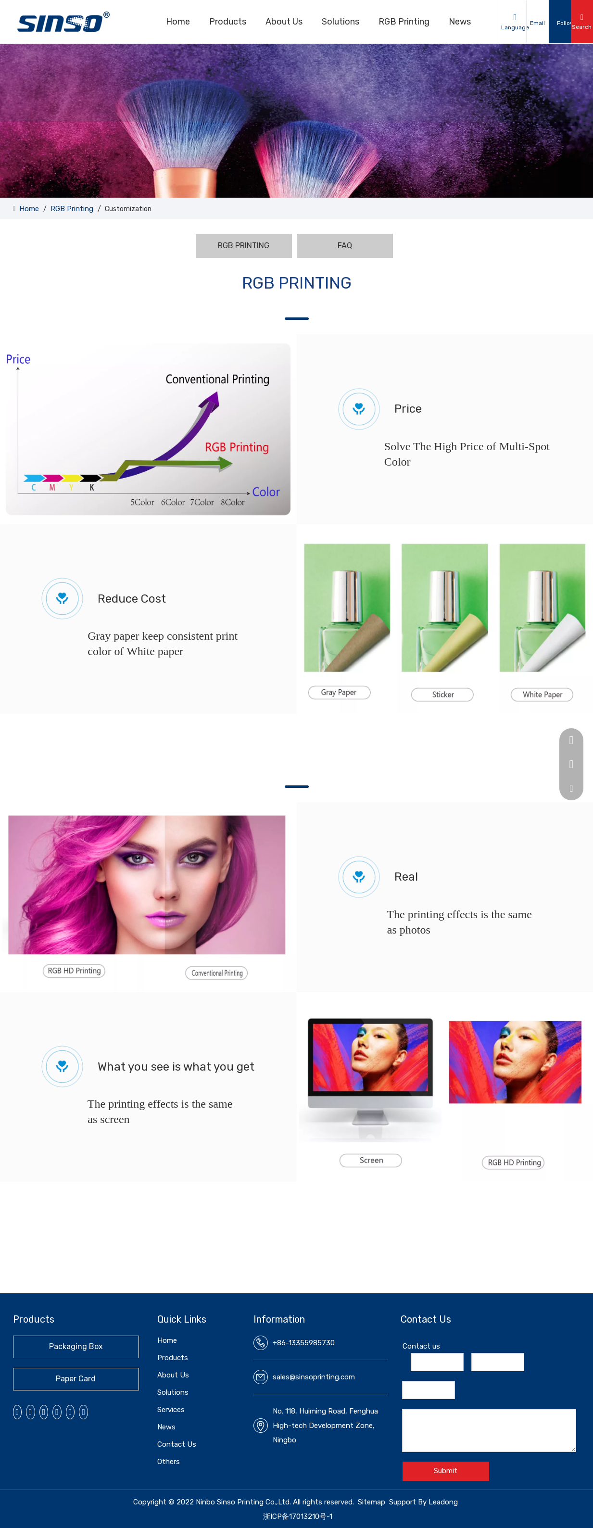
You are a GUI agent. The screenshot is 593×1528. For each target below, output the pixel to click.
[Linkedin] (30, 1412)
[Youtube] (44, 1412)
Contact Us (176, 1444)
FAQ (345, 245)
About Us (284, 21)
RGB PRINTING (243, 245)
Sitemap (371, 1502)
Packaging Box (76, 1346)
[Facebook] (17, 1412)
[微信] (70, 1412)
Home (178, 21)
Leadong (443, 1502)
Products (227, 21)
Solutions (340, 21)
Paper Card (76, 1378)
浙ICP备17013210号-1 (297, 1516)
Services (171, 1409)
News (460, 21)
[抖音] (83, 1412)
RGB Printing (404, 21)
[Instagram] (57, 1412)
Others (168, 1461)
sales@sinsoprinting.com (314, 1377)
